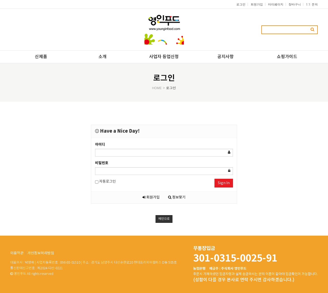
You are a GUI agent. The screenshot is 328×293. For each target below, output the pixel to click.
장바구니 (295, 4)
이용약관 (17, 253)
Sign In (224, 183)
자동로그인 (105, 182)
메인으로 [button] (164, 219)
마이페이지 (275, 4)
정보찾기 (177, 197)
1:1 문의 (312, 4)
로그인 (240, 4)
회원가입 (257, 4)
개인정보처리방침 (40, 253)
